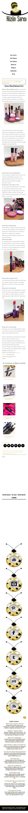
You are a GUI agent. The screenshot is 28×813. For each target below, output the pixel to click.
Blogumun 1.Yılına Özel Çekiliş (15, 730)
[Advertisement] (14, 39)
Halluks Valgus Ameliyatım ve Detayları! (15, 723)
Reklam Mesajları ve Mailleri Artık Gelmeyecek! (14, 744)
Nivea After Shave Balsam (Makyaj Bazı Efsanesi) (15, 751)
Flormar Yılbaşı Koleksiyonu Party (14, 86)
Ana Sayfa (5, 79)
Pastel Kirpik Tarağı (14, 758)
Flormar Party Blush (10, 79)
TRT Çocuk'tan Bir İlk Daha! (14, 790)
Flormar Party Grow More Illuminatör (13, 80)
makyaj (13, 81)
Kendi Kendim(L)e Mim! (14, 772)
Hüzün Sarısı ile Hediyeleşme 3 (15, 737)
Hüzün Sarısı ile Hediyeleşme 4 (15, 765)
